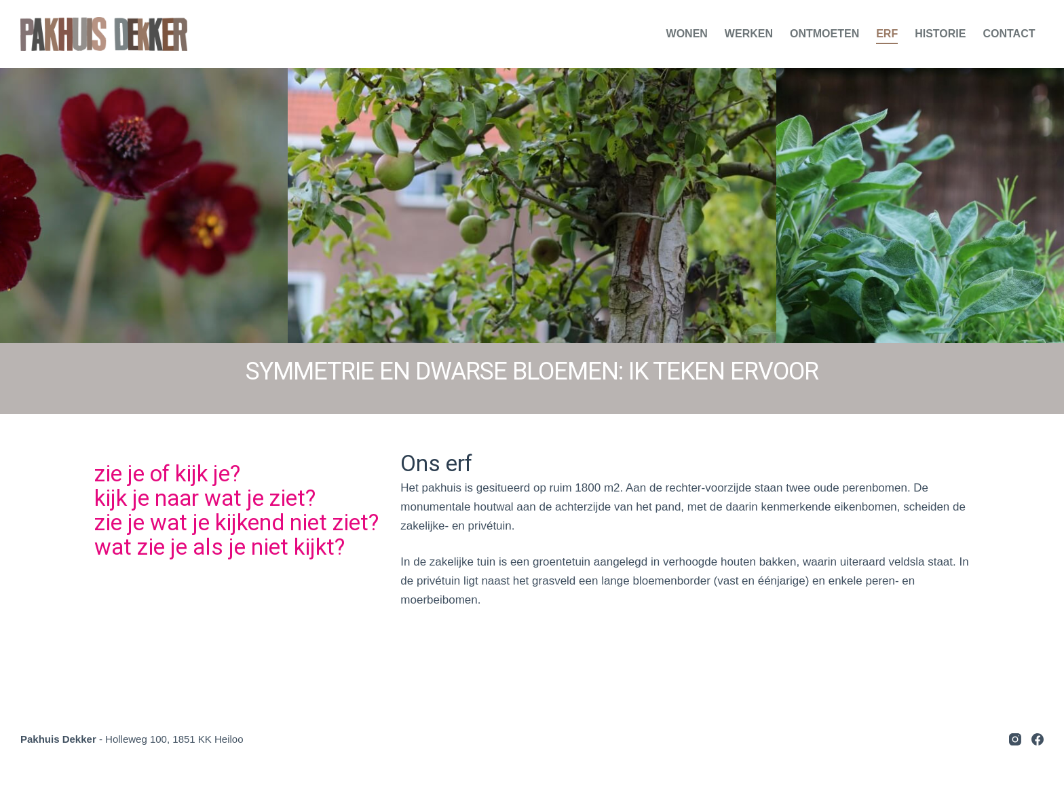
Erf (887, 33)
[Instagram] (1015, 739)
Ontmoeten (824, 33)
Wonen (687, 33)
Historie (940, 33)
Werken (749, 33)
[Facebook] (1037, 739)
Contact (1009, 33)
